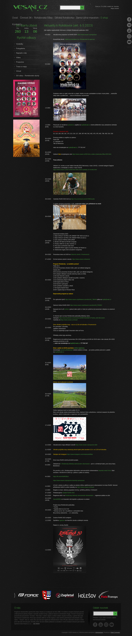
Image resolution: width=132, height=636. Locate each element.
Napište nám (111, 624)
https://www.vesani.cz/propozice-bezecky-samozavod (68, 480)
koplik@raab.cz (85, 125)
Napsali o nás (21, 53)
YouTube (100, 624)
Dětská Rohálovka (64, 17)
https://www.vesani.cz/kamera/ (81, 259)
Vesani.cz (19, 6)
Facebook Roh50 (129, 25)
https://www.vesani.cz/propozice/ (87, 34)
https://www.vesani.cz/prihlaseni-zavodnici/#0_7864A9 (81, 299)
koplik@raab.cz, (73, 147)
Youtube (129, 30)
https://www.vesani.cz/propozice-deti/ (86, 445)
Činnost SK (26, 17)
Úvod (15, 17)
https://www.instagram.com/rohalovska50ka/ (80, 454)
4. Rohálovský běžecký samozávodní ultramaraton (75, 464)
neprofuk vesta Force (105, 470)
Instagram (106, 624)
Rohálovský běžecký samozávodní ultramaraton (79, 495)
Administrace (99, 632)
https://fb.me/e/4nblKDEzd (60, 476)
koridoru (66, 309)
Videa (18, 57)
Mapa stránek (115, 8)
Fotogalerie (20, 48)
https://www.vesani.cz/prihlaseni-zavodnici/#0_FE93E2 (86, 305)
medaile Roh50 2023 (68, 492)
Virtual (18, 71)
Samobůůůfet (57, 499)
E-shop (104, 17)
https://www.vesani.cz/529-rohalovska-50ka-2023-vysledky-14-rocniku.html (75, 169)
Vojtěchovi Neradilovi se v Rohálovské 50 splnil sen (80, 39)
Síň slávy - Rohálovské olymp (27, 76)
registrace (62, 520)
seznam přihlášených (66, 350)
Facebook (95, 624)
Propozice (20, 62)
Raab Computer (115, 632)
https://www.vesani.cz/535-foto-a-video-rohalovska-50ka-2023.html (91, 154)
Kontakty (17, 24)
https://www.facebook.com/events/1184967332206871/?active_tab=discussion (82, 318)
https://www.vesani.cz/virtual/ (69, 320)
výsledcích (71, 125)
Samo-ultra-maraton (87, 17)
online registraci (79, 348)
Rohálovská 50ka (43, 17)
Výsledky (19, 44)
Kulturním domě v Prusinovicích (80, 254)
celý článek (36, 624)
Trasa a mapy (21, 67)
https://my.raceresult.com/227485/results (83, 199)
